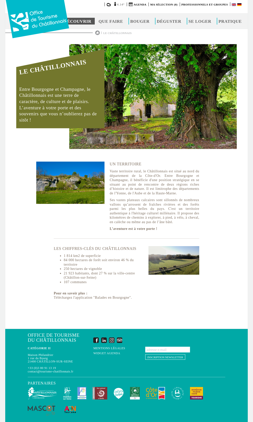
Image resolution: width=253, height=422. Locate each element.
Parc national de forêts (99, 393)
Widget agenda (106, 353)
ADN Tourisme (70, 409)
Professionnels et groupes (205, 4)
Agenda (140, 4)
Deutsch (239, 4)
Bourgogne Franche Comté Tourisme (196, 393)
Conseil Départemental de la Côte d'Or (155, 393)
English (234, 4)
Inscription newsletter (165, 357)
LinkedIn (104, 340)
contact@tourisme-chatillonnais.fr (50, 371)
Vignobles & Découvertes (135, 393)
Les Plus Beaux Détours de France (82, 393)
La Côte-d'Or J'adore (119, 393)
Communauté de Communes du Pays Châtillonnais (42, 393)
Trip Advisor (119, 340)
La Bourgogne (177, 393)
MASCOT (41, 409)
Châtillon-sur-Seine (67, 393)
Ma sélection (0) (164, 4)
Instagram (111, 340)
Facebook (96, 340)
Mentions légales (109, 348)
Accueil (97, 33)
